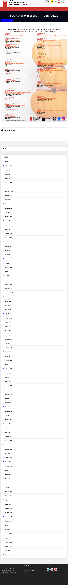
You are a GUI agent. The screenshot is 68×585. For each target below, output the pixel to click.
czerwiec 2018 (8, 533)
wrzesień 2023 (8, 297)
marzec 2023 (8, 322)
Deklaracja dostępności (29, 570)
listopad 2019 (8, 462)
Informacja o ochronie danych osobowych (33, 568)
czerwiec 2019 (8, 483)
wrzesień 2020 (8, 449)
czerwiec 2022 (8, 360)
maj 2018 (7, 538)
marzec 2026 (8, 170)
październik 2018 (9, 517)
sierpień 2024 (8, 250)
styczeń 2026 (8, 178)
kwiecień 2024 (8, 267)
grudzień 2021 (8, 385)
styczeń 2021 (8, 432)
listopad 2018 (8, 512)
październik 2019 (9, 466)
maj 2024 (7, 263)
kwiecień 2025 (8, 216)
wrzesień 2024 (8, 246)
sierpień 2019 (8, 474)
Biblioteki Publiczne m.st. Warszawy (9, 576)
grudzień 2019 (8, 457)
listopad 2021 (8, 390)
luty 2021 (7, 428)
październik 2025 (9, 191)
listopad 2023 (8, 288)
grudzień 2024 (8, 233)
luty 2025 (7, 225)
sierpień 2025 (8, 199)
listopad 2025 (8, 187)
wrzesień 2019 (8, 470)
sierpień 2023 (8, 301)
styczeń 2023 (8, 330)
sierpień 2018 (8, 525)
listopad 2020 (8, 440)
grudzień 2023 (8, 284)
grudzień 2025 (8, 182)
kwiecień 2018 (8, 542)
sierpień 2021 (8, 402)
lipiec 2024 (7, 254)
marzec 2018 (8, 546)
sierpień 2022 (8, 352)
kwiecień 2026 (8, 166)
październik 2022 (9, 343)
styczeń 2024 (8, 280)
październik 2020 (9, 445)
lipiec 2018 (7, 529)
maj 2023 (7, 314)
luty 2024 (7, 276)
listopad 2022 (8, 339)
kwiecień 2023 (8, 318)
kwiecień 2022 (8, 369)
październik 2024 (9, 242)
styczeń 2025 (8, 229)
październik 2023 (9, 292)
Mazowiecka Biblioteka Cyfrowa (8, 570)
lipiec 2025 (7, 204)
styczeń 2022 (8, 381)
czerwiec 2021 (8, 411)
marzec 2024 (8, 271)
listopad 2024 (8, 237)
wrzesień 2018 (8, 521)
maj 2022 (7, 364)
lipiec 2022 (7, 356)
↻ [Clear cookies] (55, 1)
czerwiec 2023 (8, 309)
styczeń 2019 (8, 504)
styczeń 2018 (8, 555)
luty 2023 (7, 326)
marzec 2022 (8, 373)
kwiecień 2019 (8, 491)
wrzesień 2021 (8, 398)
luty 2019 (7, 500)
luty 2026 (7, 174)
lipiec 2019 (7, 478)
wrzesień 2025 (8, 195)
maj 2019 (7, 487)
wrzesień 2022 (8, 347)
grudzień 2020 (8, 436)
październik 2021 (9, 394)
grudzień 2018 (8, 508)
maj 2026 (7, 161)
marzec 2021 (8, 424)
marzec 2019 (8, 495)
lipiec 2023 (7, 305)
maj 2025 (7, 212)
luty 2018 (7, 550)
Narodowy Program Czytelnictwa (8, 568)
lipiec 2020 (7, 453)
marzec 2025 (8, 221)
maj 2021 (7, 415)
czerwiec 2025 (8, 208)
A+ (48, 1)
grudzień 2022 (8, 335)
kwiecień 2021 (8, 419)
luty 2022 (7, 377)
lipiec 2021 (7, 407)
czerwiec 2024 (8, 259)
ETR (24, 572)
